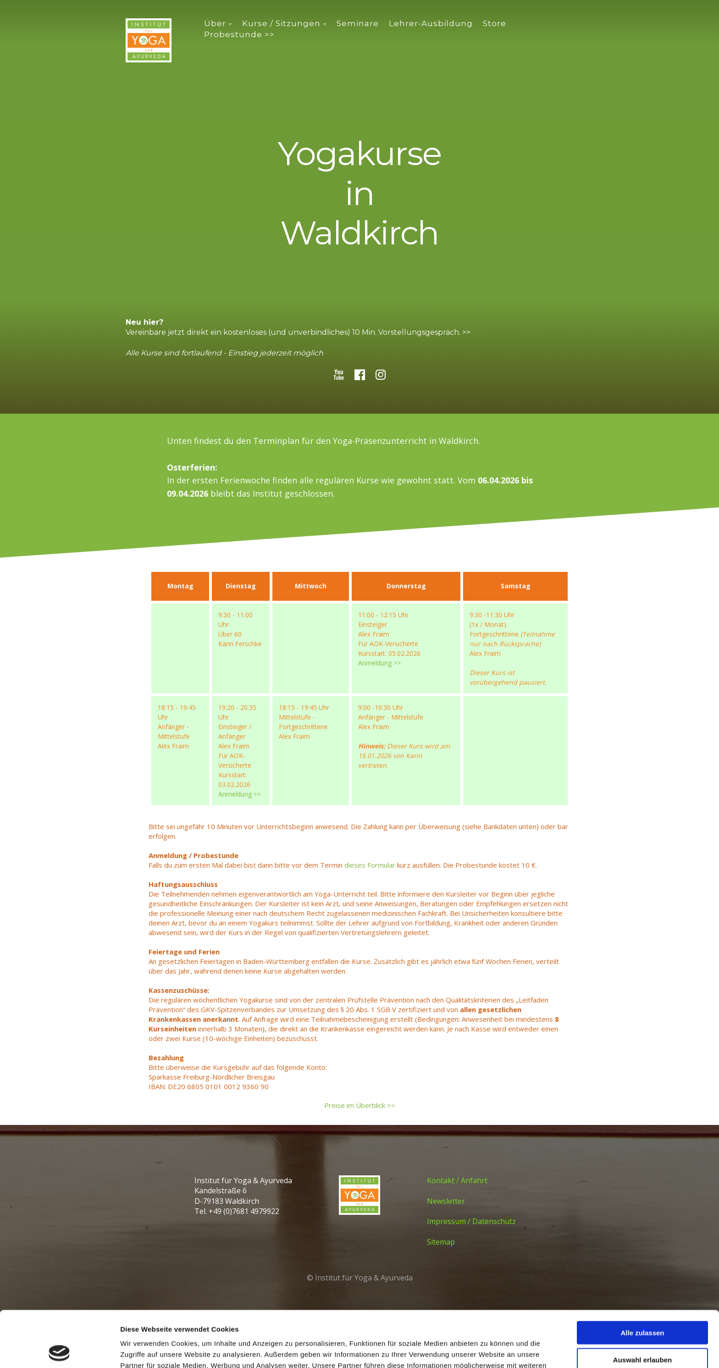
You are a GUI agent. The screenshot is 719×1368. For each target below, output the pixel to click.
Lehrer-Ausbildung (431, 23)
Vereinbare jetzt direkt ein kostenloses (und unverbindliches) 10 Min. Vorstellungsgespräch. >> (298, 332)
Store (494, 23)
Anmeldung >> (379, 663)
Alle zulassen (642, 1276)
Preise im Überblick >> (359, 1105)
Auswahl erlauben (642, 1303)
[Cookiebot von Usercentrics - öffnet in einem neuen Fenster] (59, 1350)
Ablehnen (642, 1330)
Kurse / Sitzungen (281, 23)
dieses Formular (369, 865)
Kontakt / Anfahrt (457, 1180)
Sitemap (441, 1242)
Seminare (358, 23)
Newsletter (446, 1201)
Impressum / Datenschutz (471, 1221)
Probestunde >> (239, 34)
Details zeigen (488, 1350)
